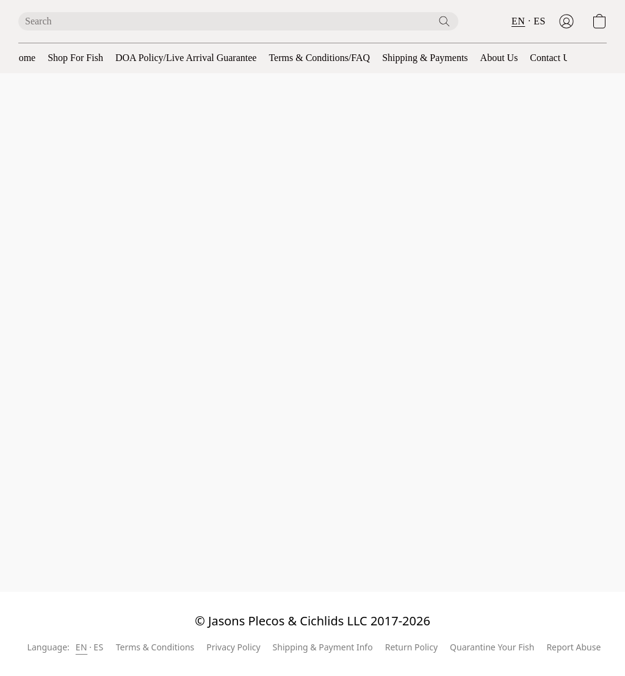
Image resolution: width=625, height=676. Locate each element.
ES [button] (539, 21)
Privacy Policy (233, 647)
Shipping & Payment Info (323, 647)
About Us (499, 57)
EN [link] (81, 647)
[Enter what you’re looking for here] (238, 21)
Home (23, 57)
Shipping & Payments (425, 57)
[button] (566, 21)
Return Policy (411, 647)
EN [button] (518, 21)
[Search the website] (444, 21)
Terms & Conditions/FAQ (319, 57)
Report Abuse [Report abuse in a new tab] (573, 647)
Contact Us (552, 57)
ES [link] (98, 647)
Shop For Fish (75, 57)
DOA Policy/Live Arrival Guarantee (186, 57)
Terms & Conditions (155, 647)
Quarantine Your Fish (492, 647)
